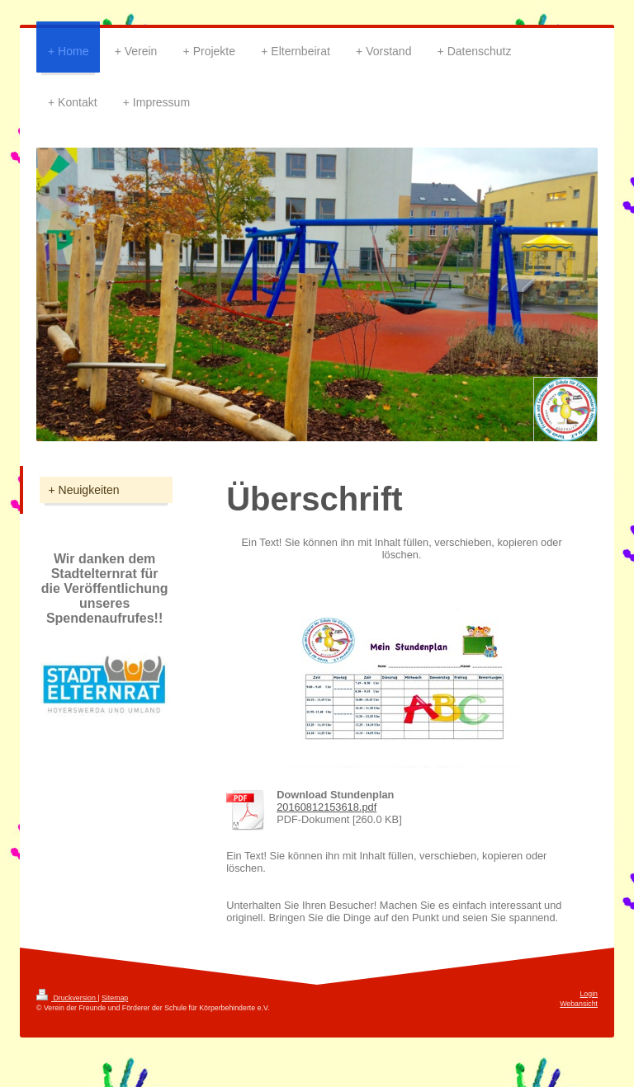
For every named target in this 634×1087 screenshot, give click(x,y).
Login (589, 994)
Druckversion (66, 998)
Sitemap (115, 998)
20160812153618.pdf (326, 807)
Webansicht (579, 1004)
